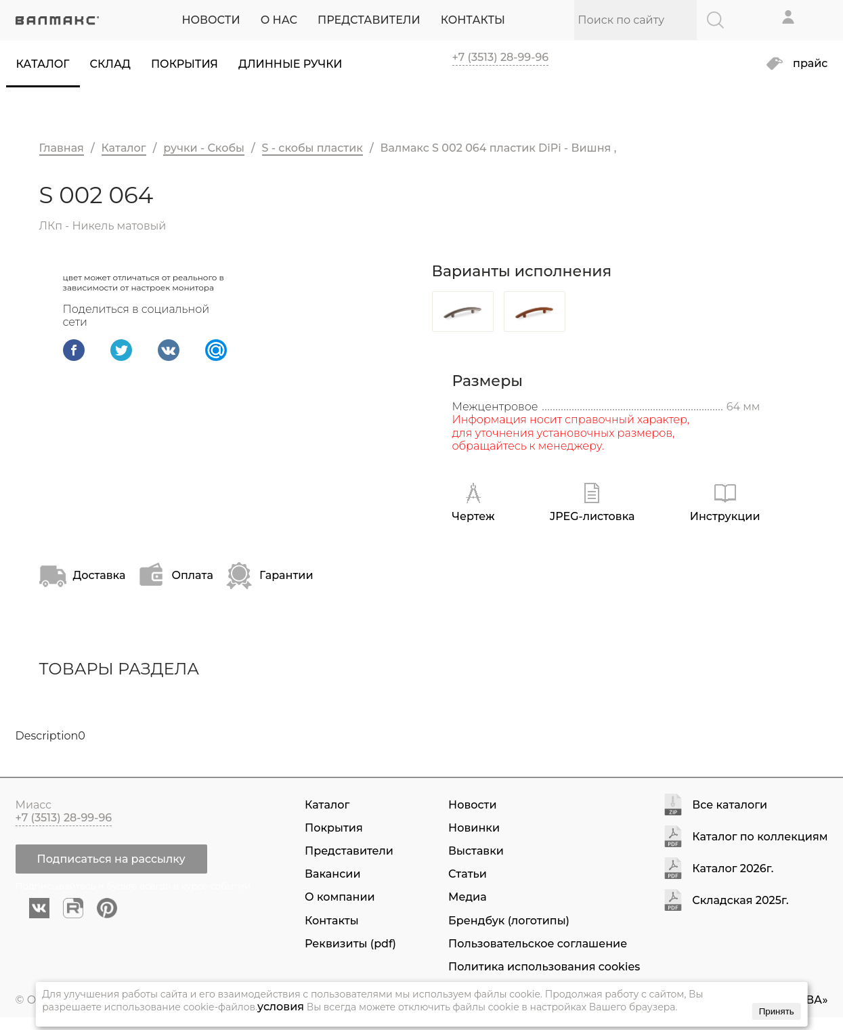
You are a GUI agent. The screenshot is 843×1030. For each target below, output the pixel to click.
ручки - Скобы (203, 148)
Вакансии (332, 873)
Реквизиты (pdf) (350, 943)
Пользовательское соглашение (537, 943)
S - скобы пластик (312, 148)
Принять (776, 1011)
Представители (349, 850)
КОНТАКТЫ (473, 20)
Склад (110, 64)
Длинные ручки (290, 64)
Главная (61, 148)
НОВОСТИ (210, 20)
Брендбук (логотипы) (508, 920)
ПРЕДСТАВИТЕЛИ (369, 20)
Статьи (467, 873)
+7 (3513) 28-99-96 (500, 57)
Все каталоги (729, 805)
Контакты (332, 920)
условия (280, 1006)
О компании (340, 896)
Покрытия (184, 64)
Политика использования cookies (544, 966)
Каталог (43, 64)
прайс (810, 63)
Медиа (467, 896)
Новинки (474, 827)
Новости (472, 804)
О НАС (279, 20)
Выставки (476, 850)
